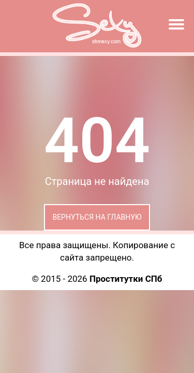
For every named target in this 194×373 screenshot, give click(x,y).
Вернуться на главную (96, 217)
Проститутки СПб (125, 279)
